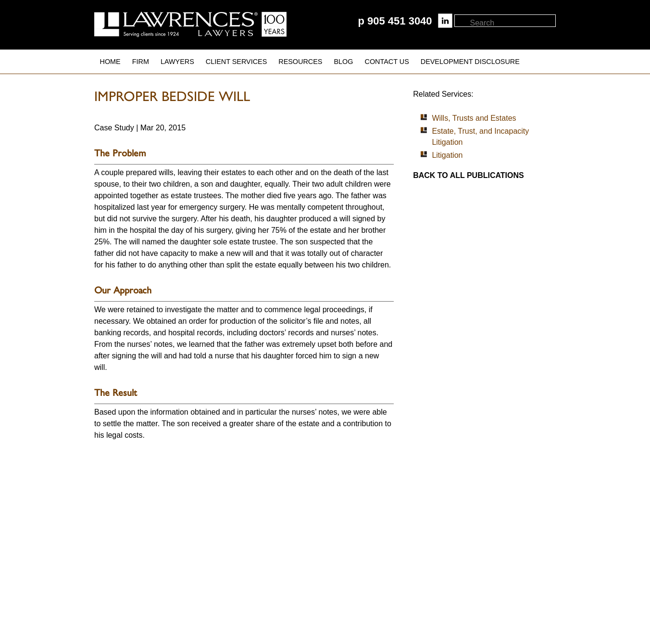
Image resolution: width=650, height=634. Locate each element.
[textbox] (512, 23)
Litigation (447, 155)
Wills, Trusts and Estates (474, 118)
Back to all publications (468, 175)
